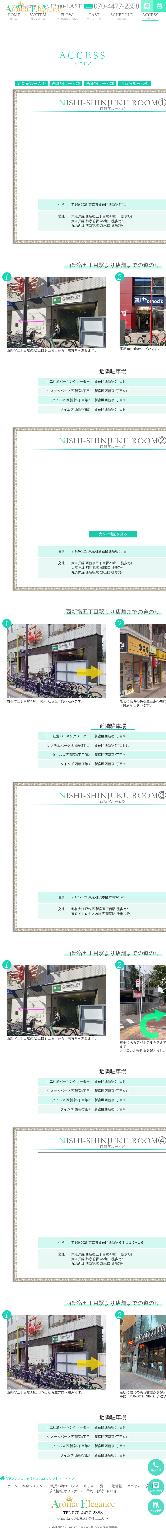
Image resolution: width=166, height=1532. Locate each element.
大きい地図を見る (113, 534)
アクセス (69, 1478)
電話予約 (156, 1465)
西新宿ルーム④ (134, 83)
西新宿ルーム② (66, 83)
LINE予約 (156, 1485)
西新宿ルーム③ (100, 83)
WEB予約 (156, 1505)
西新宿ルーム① (32, 83)
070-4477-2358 (83, 1512)
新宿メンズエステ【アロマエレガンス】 (32, 1478)
